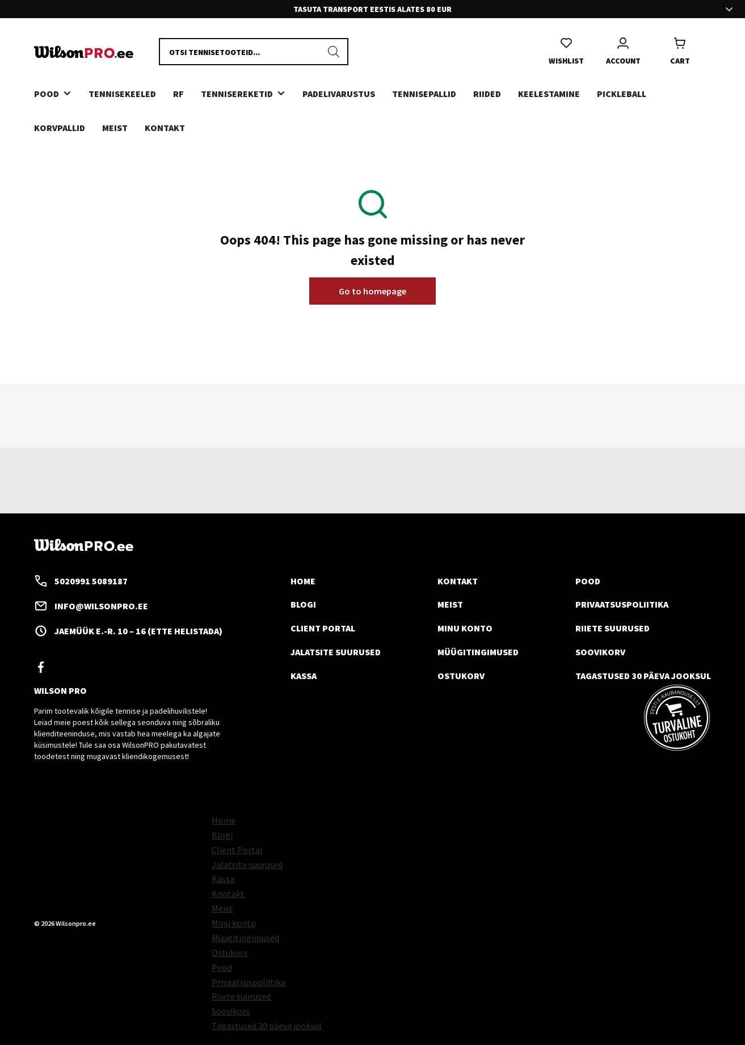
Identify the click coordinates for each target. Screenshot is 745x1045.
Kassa (304, 675)
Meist (115, 127)
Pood (587, 581)
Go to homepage (372, 291)
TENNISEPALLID (424, 93)
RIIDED (487, 93)
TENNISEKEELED (122, 93)
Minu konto (465, 628)
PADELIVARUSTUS (338, 93)
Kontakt (165, 127)
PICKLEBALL (621, 93)
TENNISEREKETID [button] (237, 93)
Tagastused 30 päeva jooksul (643, 675)
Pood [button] (46, 93)
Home (303, 581)
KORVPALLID (59, 127)
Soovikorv (600, 652)
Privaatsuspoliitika (621, 604)
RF (178, 93)
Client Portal (323, 628)
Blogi (303, 604)
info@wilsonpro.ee (91, 606)
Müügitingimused (478, 652)
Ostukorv (461, 675)
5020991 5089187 (81, 581)
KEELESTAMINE (549, 93)
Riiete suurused (612, 628)
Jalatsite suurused (336, 652)
